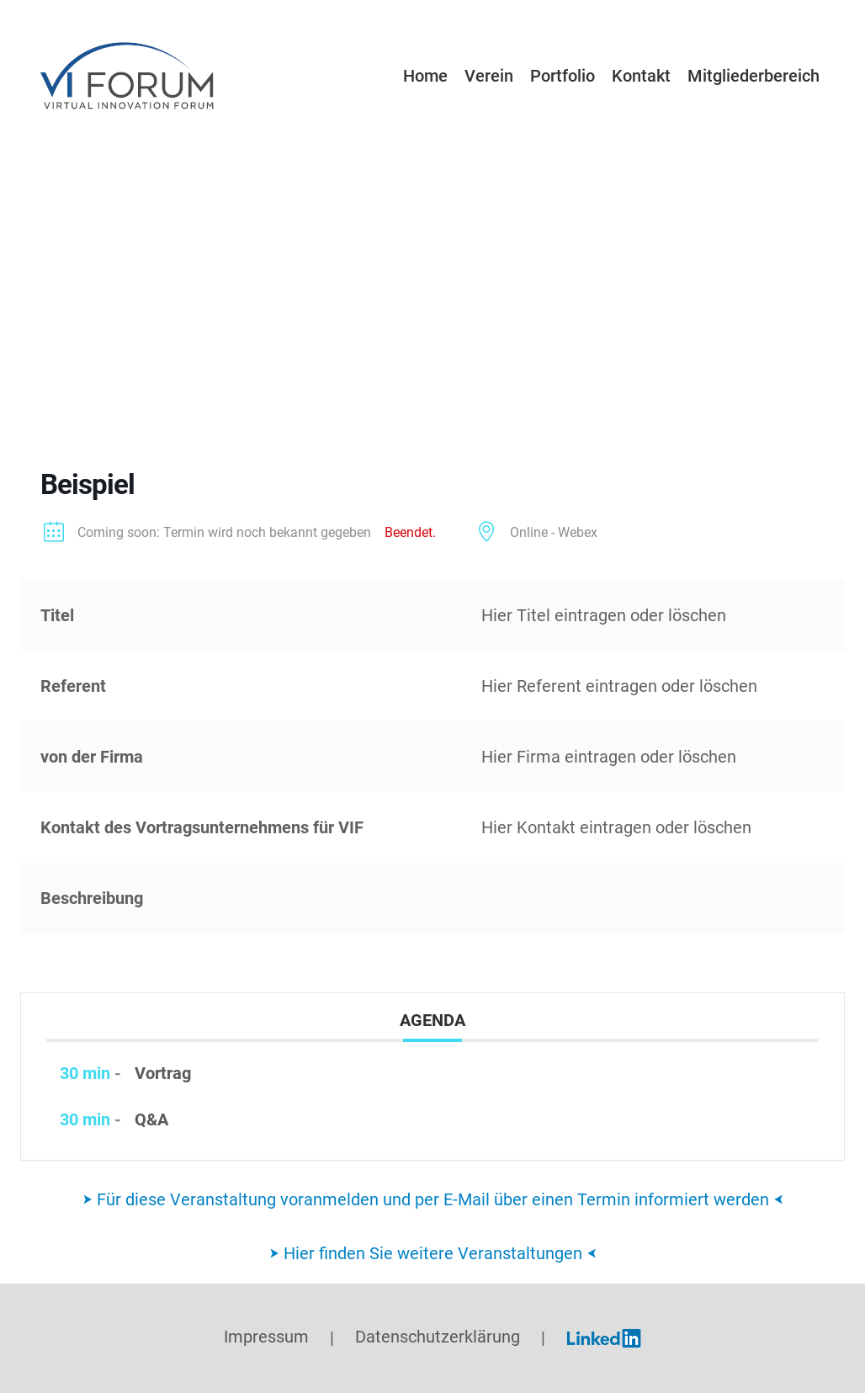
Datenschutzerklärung (437, 1337)
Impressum (266, 1337)
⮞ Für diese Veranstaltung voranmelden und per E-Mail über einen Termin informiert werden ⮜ (432, 1199)
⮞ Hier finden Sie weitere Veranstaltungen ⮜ (433, 1253)
